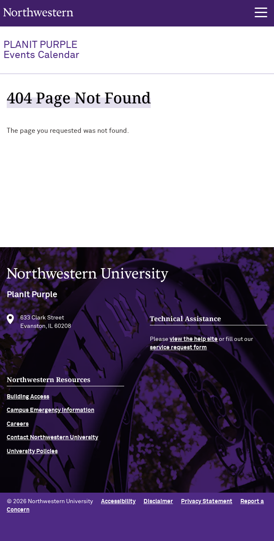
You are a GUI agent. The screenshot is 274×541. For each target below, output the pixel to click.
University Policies (32, 454)
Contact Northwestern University (52, 440)
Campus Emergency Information (50, 413)
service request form (178, 350)
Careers (18, 427)
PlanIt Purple (41, 50)
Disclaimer (158, 501)
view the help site (194, 342)
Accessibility (118, 501)
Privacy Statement (206, 501)
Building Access (28, 399)
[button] (261, 13)
